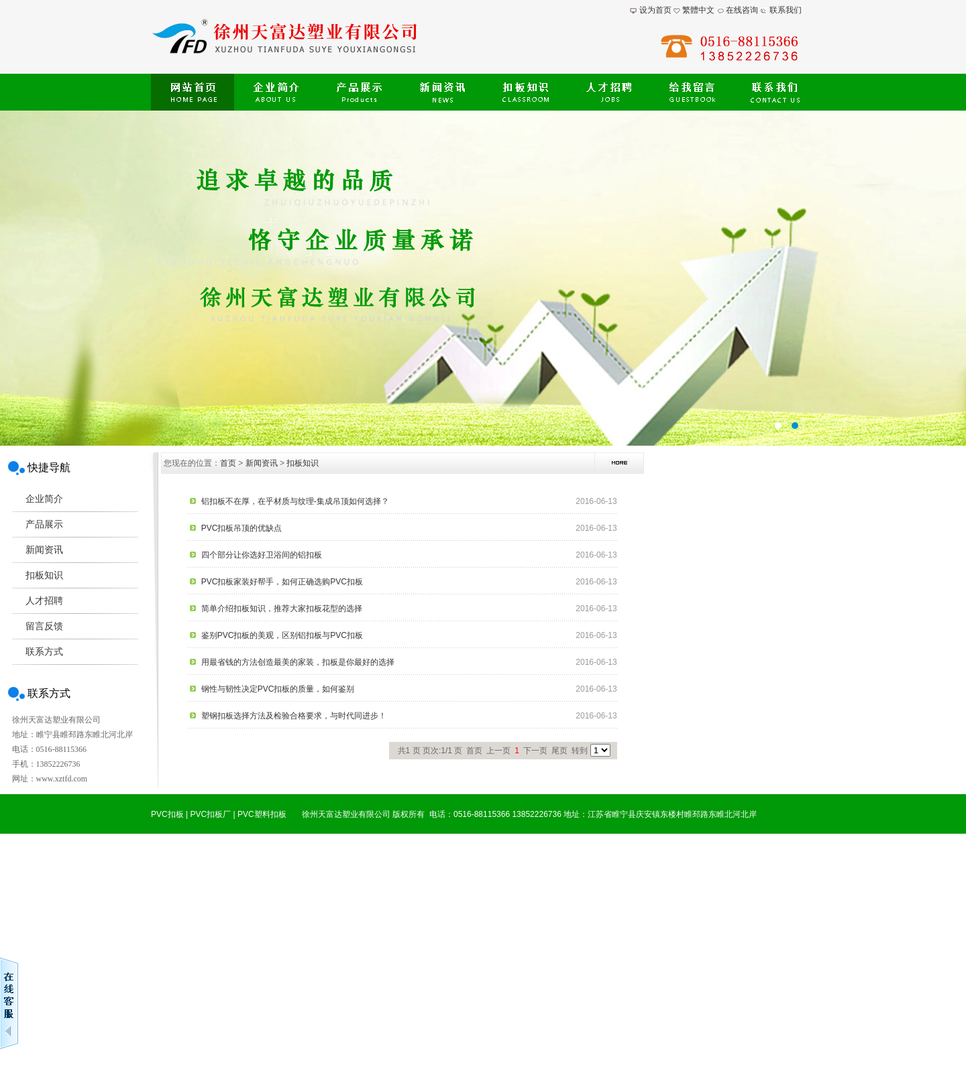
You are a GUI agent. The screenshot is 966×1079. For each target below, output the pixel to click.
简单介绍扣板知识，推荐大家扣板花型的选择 (281, 608)
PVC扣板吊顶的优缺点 (241, 528)
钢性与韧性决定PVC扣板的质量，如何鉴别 (278, 689)
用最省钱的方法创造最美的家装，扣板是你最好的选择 (297, 662)
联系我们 (785, 10)
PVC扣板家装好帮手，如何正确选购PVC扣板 (282, 581)
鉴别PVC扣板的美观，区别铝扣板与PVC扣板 (282, 635)
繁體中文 (698, 10)
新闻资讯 (262, 463)
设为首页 (655, 10)
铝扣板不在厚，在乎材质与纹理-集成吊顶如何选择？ (295, 501)
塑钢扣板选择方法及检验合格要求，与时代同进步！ (293, 715)
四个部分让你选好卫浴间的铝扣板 (261, 555)
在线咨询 (742, 10)
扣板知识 (302, 463)
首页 (228, 463)
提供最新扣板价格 (483, 278)
